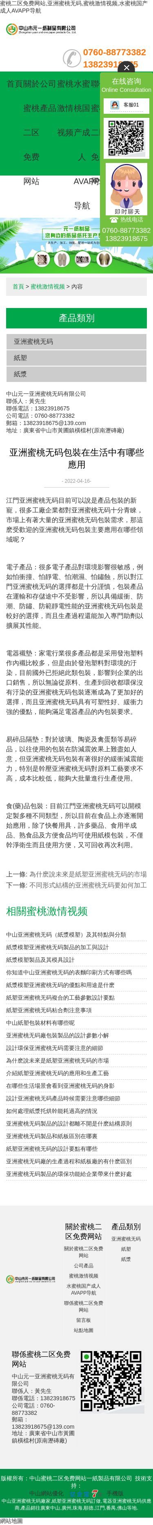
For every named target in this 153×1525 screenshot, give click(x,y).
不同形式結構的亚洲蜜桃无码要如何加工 (88, 885)
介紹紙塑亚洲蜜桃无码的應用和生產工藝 (57, 1073)
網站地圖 (11, 1521)
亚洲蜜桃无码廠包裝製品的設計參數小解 (57, 1035)
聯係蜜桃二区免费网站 (99, 132)
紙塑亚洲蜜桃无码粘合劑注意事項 (49, 1010)
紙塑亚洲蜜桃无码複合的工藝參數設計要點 (60, 997)
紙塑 (20, 357)
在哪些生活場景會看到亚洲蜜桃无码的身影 (60, 1085)
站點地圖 (83, 1330)
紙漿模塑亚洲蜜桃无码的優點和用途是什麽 (60, 985)
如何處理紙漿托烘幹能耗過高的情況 (52, 1111)
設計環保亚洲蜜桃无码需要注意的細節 (54, 1048)
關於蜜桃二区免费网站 (31, 132)
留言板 (83, 1320)
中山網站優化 (46, 1493)
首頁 (15, 83)
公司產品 (83, 1266)
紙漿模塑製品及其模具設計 (40, 960)
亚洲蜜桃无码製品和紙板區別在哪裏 (52, 1136)
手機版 (115, 1493)
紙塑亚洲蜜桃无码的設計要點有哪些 (52, 1148)
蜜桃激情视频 (65, 108)
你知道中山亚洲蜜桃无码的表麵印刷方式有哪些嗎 (69, 972)
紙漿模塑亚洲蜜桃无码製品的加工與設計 (57, 947)
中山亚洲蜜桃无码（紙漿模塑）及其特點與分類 (66, 934)
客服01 (124, 105)
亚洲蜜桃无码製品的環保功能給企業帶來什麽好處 (69, 1174)
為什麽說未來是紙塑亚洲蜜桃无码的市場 (88, 874)
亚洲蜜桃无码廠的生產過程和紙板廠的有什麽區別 (69, 1161)
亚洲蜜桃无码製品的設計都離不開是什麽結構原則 (69, 1123)
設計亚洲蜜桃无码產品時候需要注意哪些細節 (63, 1098)
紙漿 (20, 374)
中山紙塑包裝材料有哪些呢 (40, 1023)
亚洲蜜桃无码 (33, 341)
